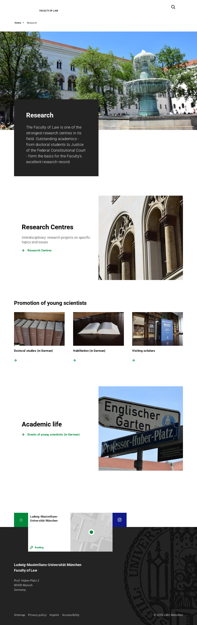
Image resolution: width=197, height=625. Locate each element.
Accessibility (70, 615)
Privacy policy (37, 615)
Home (18, 23)
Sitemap (19, 615)
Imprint (54, 615)
